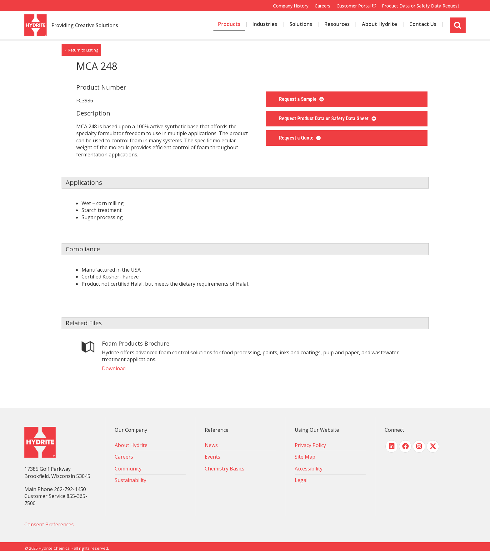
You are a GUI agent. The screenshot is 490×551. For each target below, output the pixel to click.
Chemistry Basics (224, 468)
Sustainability (130, 480)
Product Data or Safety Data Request (420, 6)
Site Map (305, 456)
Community (128, 468)
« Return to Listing (81, 50)
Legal (301, 480)
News (211, 445)
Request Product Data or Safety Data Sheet (324, 118)
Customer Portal (354, 6)
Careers (322, 6)
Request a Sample (298, 99)
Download (114, 368)
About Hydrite (131, 445)
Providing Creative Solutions (84, 25)
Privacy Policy (310, 445)
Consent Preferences (49, 524)
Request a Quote (297, 138)
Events (212, 456)
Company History (290, 6)
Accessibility (308, 468)
